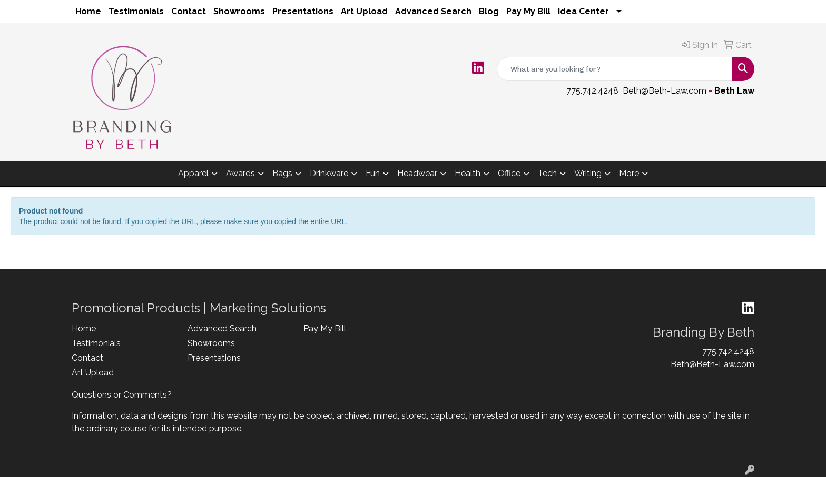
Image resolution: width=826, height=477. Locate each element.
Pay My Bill (528, 11)
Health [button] (467, 173)
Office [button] (509, 173)
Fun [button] (373, 173)
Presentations (302, 11)
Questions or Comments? (122, 395)
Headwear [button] (417, 173)
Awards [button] (240, 173)
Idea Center (583, 11)
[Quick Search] (614, 69)
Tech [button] (547, 173)
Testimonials (136, 11)
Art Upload (364, 11)
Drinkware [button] (329, 173)
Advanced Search (433, 11)
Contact (188, 11)
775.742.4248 (592, 91)
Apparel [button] (193, 173)
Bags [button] (282, 173)
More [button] (629, 173)
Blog (489, 11)
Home (88, 11)
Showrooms (239, 11)
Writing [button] (588, 173)
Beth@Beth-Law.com (664, 91)
